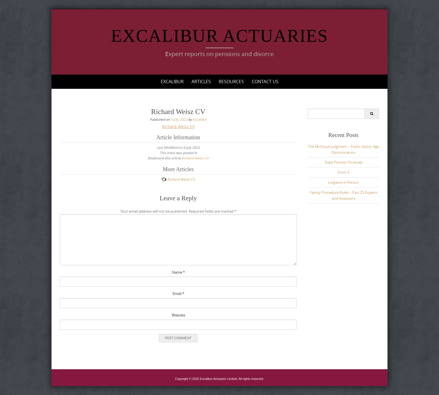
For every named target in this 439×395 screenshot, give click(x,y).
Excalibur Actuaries (219, 36)
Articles (201, 81)
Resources (231, 81)
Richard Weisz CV (178, 126)
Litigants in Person (343, 182)
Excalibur (172, 81)
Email (178, 293)
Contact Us (265, 81)
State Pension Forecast (343, 162)
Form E (343, 172)
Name (178, 272)
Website (178, 315)
